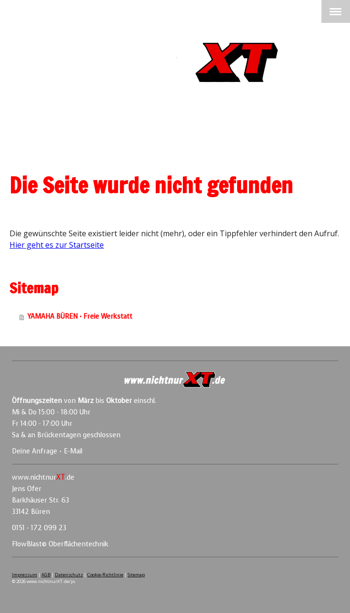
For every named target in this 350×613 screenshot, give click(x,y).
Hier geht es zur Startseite (57, 245)
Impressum (24, 575)
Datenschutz (69, 575)
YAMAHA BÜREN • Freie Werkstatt (80, 316)
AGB (45, 575)
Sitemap (136, 575)
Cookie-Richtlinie (105, 575)
